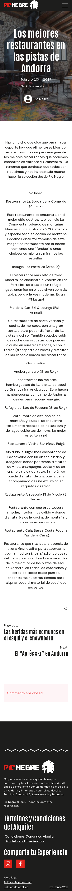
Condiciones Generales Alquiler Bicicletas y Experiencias (30, 839)
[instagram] (8, 864)
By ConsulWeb (59, 887)
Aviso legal (10, 877)
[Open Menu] (65, 5)
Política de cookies (16, 887)
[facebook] (20, 864)
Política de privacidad (17, 882)
